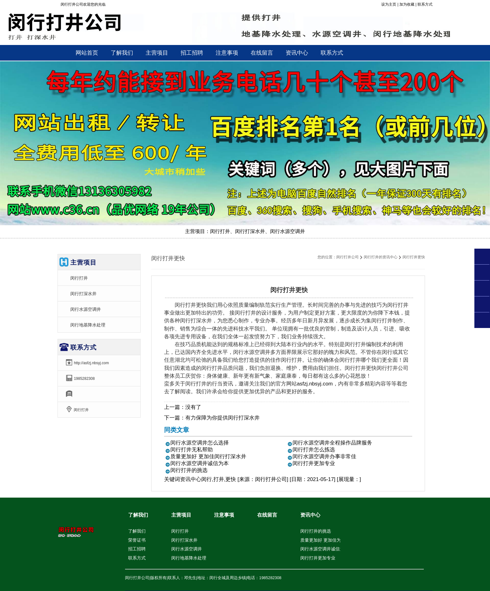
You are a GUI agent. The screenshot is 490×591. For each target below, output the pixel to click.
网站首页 (87, 53)
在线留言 (267, 515)
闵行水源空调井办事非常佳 (324, 456)
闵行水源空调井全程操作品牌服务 (332, 443)
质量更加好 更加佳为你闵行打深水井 (336, 540)
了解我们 (138, 515)
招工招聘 (137, 548)
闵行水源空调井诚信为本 (199, 463)
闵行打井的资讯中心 (381, 257)
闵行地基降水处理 (87, 324)
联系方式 (425, 4)
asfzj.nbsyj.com (315, 384)
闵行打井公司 (347, 257)
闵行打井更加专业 (313, 463)
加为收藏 (406, 4)
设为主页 (388, 4)
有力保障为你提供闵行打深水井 (222, 418)
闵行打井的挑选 (189, 470)
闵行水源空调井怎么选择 (199, 443)
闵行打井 (79, 278)
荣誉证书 (137, 540)
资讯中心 (190, 479)
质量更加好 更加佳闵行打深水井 (208, 456)
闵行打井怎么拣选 (313, 450)
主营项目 (181, 515)
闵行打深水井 (83, 293)
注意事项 (224, 515)
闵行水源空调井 (85, 309)
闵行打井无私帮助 (191, 450)
